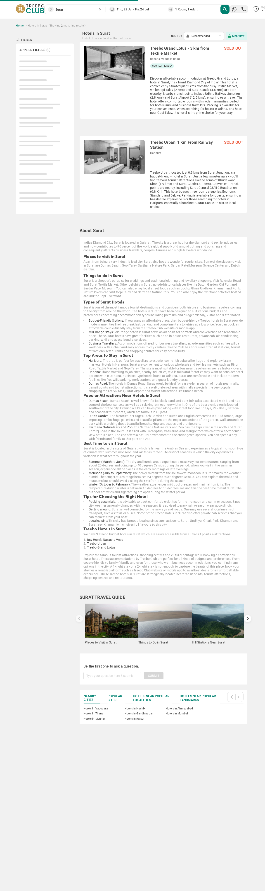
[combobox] (76, 10)
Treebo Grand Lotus (101, 547)
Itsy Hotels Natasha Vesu (105, 539)
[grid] (163, 131)
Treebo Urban (96, 543)
